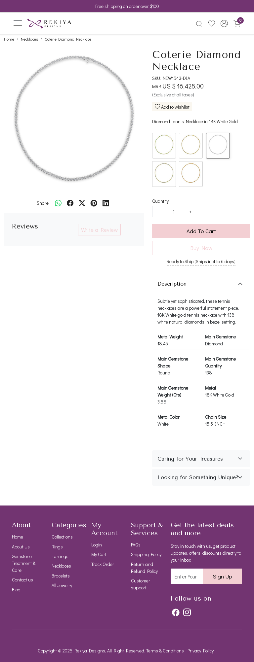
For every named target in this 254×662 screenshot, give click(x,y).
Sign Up (222, 576)
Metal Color (168, 417)
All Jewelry (62, 585)
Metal (210, 388)
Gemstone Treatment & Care (23, 563)
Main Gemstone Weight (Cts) (172, 391)
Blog (16, 589)
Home (17, 537)
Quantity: (161, 201)
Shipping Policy (146, 554)
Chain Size (215, 417)
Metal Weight (170, 336)
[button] (224, 23)
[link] (199, 23)
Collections (62, 537)
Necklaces (61, 566)
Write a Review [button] (99, 229)
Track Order (102, 564)
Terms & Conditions (165, 650)
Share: (43, 203)
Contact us (22, 579)
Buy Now (201, 248)
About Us (21, 546)
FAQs (136, 544)
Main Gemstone (220, 336)
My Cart (98, 554)
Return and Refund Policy (144, 567)
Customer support (140, 584)
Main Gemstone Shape (172, 362)
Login (96, 544)
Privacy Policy (201, 650)
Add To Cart (201, 231)
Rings (57, 546)
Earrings (60, 556)
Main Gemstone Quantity (220, 362)
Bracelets (61, 576)
